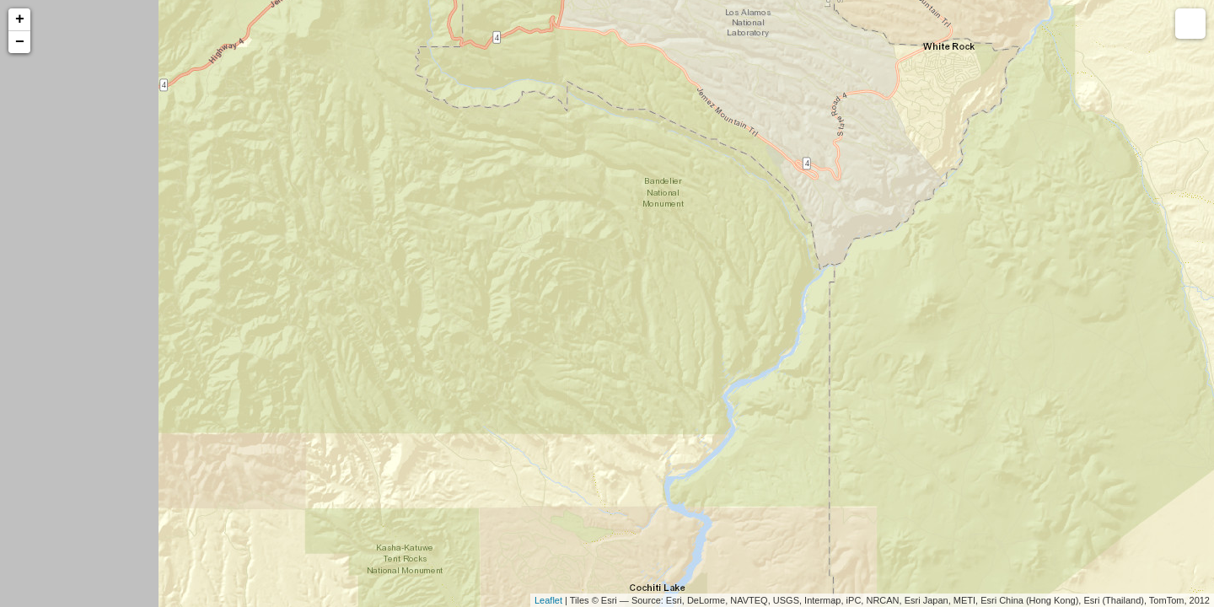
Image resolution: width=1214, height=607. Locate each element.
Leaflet (548, 600)
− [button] (19, 42)
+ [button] (19, 19)
